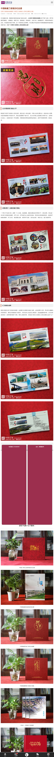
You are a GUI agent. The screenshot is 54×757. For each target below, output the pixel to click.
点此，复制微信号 (40, 446)
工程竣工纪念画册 (20, 13)
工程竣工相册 (9, 13)
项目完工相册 (27, 13)
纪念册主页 (3, 13)
